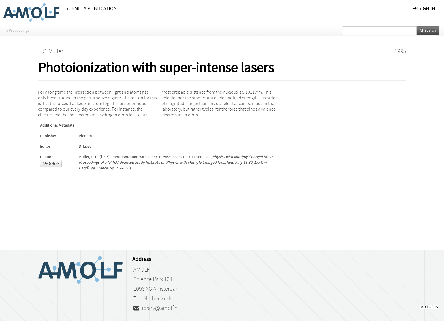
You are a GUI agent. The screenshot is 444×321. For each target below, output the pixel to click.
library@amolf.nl (156, 308)
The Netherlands (152, 298)
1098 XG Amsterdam (156, 289)
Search (428, 30)
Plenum (85, 136)
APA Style (51, 163)
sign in (424, 9)
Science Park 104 (152, 279)
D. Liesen (86, 146)
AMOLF (141, 269)
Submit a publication (91, 9)
